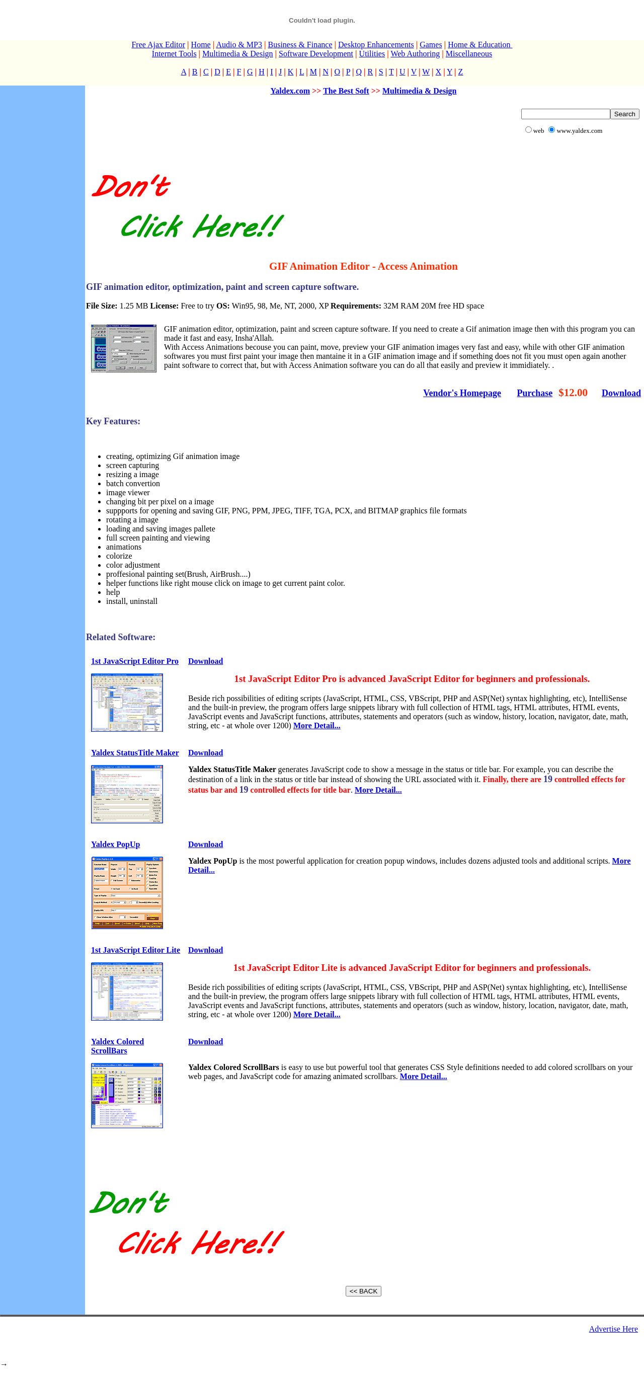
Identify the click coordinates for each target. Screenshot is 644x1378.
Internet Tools (174, 53)
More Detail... (317, 725)
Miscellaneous (469, 53)
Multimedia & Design (237, 53)
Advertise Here (613, 1329)
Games (431, 44)
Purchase (535, 393)
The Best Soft (346, 91)
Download (621, 393)
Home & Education (480, 44)
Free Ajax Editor (158, 44)
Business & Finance (300, 44)
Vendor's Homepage (462, 393)
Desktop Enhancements (376, 44)
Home (201, 44)
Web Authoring (415, 53)
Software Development (316, 53)
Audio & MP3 (239, 44)
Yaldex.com (290, 91)
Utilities (372, 53)
